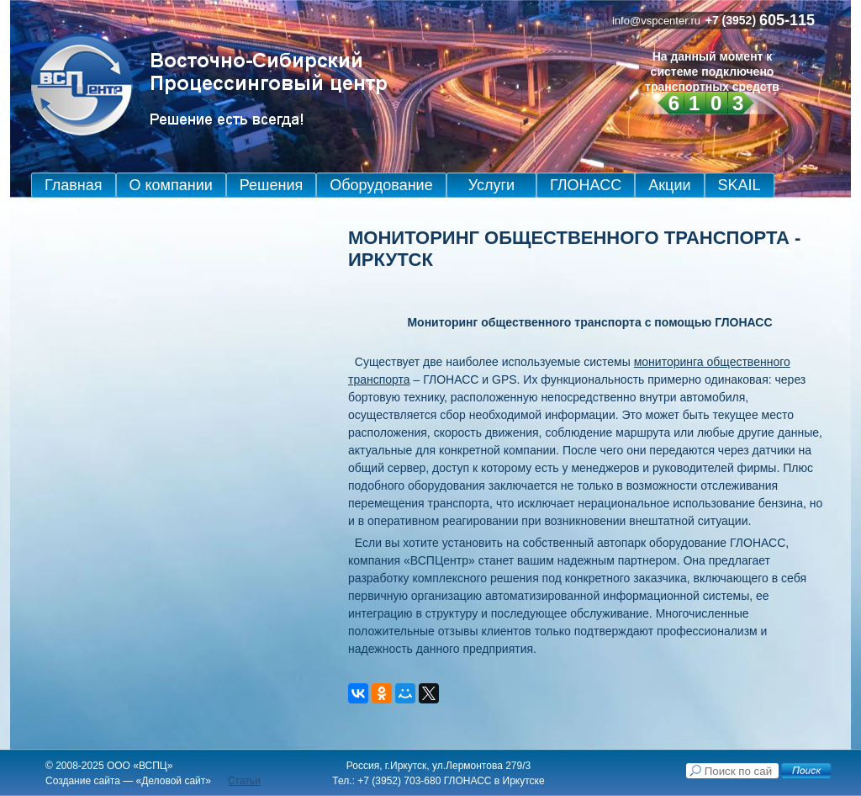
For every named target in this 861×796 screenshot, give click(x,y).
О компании (171, 185)
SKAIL (739, 185)
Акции (669, 185)
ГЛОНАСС (585, 185)
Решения (271, 185)
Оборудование (381, 185)
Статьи (244, 781)
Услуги (491, 185)
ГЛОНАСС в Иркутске (494, 781)
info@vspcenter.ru (656, 20)
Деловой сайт (173, 781)
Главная (74, 185)
